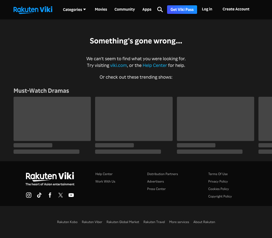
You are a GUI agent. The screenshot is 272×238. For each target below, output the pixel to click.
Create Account (236, 9)
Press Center (156, 189)
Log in (207, 9)
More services (179, 222)
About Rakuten (204, 222)
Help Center (155, 65)
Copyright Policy (220, 196)
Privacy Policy (218, 181)
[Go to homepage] (33, 9)
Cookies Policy (218, 189)
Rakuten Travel (154, 222)
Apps (146, 9)
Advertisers (155, 181)
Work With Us (105, 181)
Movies (101, 9)
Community (124, 9)
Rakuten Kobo (67, 222)
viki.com (118, 65)
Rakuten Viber (92, 222)
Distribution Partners (162, 174)
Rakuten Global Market (123, 222)
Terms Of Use (218, 174)
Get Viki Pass (182, 9)
